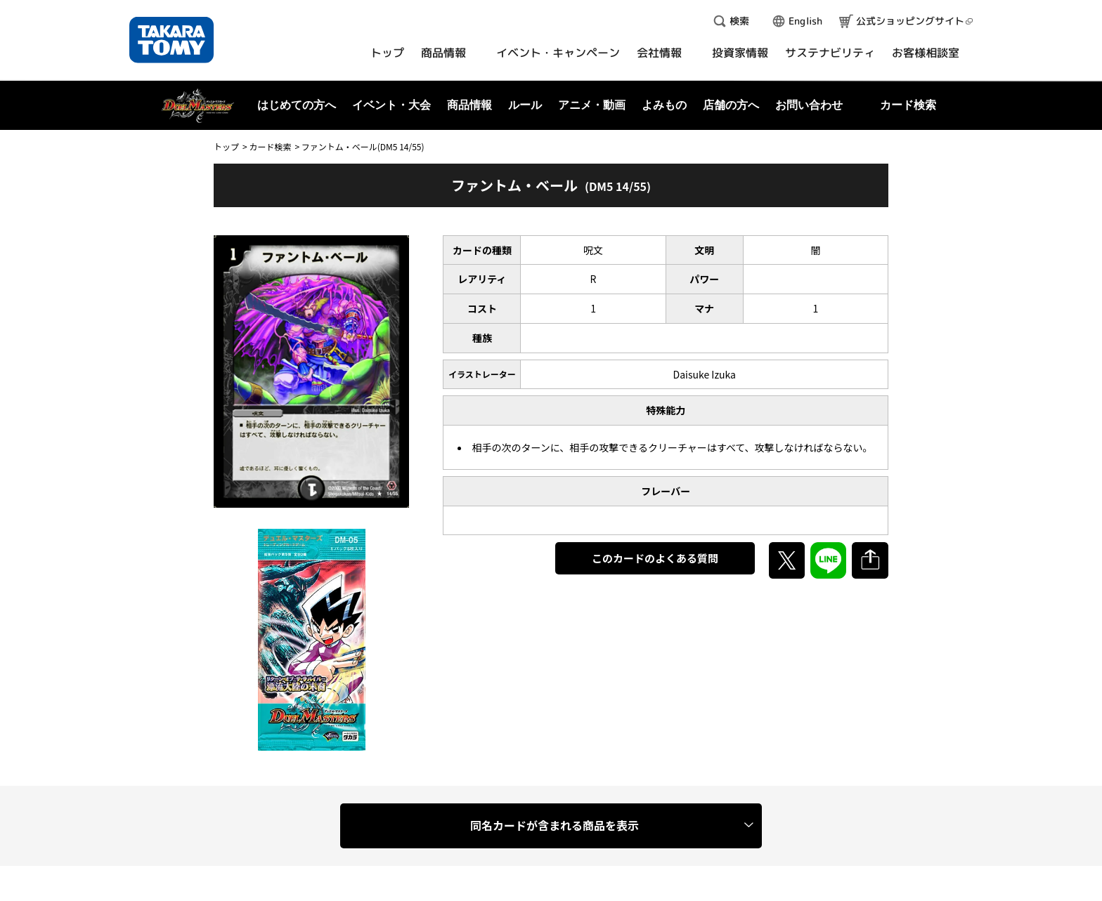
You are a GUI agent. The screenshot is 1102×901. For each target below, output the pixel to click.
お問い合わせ (809, 105)
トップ (226, 146)
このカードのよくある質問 (655, 558)
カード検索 (270, 146)
